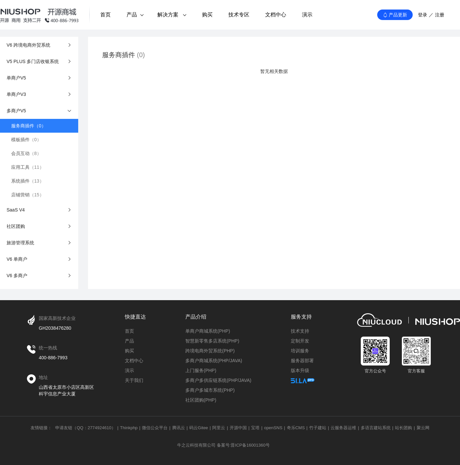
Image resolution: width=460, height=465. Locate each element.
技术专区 (238, 14)
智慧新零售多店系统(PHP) (212, 340)
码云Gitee (198, 427)
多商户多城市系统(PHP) (210, 390)
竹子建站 (317, 427)
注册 (439, 14)
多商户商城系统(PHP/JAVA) (213, 360)
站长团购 (403, 427)
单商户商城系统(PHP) (207, 331)
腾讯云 (178, 427)
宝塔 (255, 427)
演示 (307, 14)
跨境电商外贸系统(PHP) (210, 350)
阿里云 (218, 427)
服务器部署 (302, 360)
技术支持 (300, 331)
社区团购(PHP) (200, 400)
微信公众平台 (155, 427)
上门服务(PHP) (200, 370)
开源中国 (238, 427)
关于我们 (134, 380)
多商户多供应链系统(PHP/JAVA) (218, 380)
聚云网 (423, 427)
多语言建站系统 (376, 427)
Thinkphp (128, 427)
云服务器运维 (343, 427)
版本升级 (300, 370)
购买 (207, 14)
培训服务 (300, 350)
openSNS (273, 427)
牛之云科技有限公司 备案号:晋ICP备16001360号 (223, 445)
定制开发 (300, 340)
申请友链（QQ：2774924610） (85, 427)
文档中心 (275, 14)
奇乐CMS (296, 427)
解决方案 (171, 14)
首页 (105, 14)
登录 (422, 14)
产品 (135, 14)
